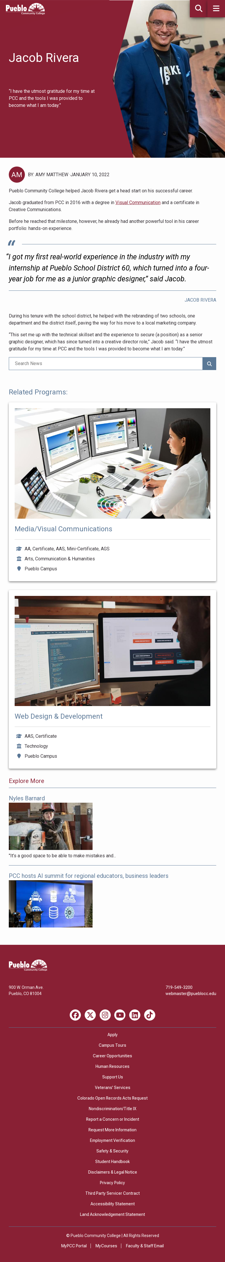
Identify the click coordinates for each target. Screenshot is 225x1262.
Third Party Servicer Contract (112, 1193)
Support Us (112, 1077)
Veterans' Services (112, 1087)
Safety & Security (112, 1151)
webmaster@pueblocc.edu (191, 993)
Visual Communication (138, 202)
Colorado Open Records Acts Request (112, 1098)
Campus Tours (112, 1045)
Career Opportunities (112, 1055)
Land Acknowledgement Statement (112, 1214)
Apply (113, 1034)
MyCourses (106, 1245)
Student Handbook (112, 1161)
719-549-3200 (179, 987)
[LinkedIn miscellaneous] (134, 1015)
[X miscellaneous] (90, 1015)
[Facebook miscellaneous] (75, 1015)
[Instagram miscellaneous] (105, 1015)
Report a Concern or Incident (112, 1119)
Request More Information (112, 1129)
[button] (216, 8)
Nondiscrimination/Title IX (112, 1108)
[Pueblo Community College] (25, 13)
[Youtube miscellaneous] (119, 1015)
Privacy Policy (112, 1182)
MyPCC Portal (74, 1245)
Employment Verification (112, 1140)
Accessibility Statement (113, 1203)
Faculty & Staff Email (145, 1245)
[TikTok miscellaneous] (149, 1015)
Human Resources (112, 1066)
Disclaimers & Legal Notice (112, 1172)
